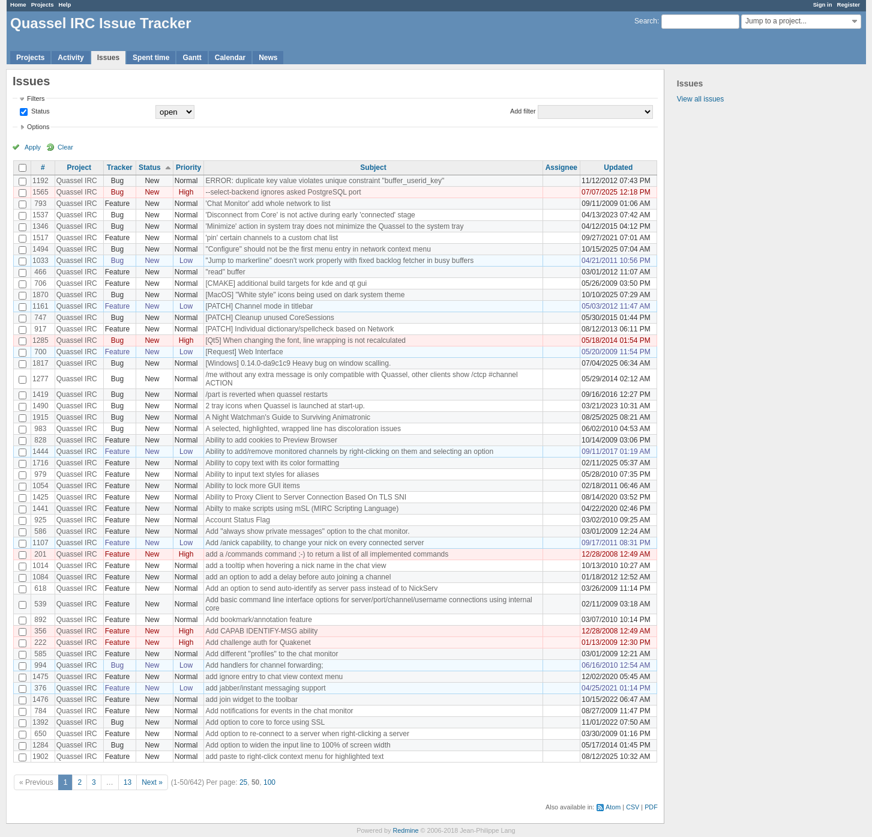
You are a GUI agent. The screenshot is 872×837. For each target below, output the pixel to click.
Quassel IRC (76, 181)
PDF (651, 807)
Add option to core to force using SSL (265, 722)
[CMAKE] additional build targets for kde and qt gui (286, 283)
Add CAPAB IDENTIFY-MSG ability (261, 631)
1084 (40, 577)
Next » (152, 782)
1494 (40, 249)
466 (40, 272)
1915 (40, 417)
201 (40, 554)
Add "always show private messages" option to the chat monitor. (307, 531)
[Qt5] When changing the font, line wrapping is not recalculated (305, 340)
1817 (40, 363)
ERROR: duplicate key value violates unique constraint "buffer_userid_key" (324, 181)
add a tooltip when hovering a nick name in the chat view (295, 565)
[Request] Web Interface (244, 352)
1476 (40, 699)
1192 (40, 181)
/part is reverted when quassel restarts (266, 394)
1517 (40, 238)
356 (40, 631)
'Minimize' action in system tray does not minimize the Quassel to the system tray (334, 226)
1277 (40, 379)
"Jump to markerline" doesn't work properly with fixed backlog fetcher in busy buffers (339, 260)
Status (39, 111)
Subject (373, 167)
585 (40, 654)
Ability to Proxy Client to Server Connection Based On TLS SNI (305, 497)
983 (40, 429)
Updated (618, 167)
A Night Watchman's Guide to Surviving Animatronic (287, 417)
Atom (613, 807)
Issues (108, 57)
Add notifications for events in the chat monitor (279, 711)
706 (40, 283)
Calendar (230, 57)
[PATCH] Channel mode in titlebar (259, 306)
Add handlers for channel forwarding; (264, 665)
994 (40, 665)
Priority (188, 167)
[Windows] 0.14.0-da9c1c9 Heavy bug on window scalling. (298, 363)
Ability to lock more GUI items (252, 486)
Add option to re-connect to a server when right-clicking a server (307, 734)
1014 (40, 565)
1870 (40, 295)
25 (243, 782)
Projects (42, 4)
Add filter (523, 111)
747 (40, 317)
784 (40, 711)
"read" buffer (225, 272)
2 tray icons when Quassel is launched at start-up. (284, 406)
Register (848, 4)
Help (65, 4)
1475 (40, 676)
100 (269, 782)
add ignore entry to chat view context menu (274, 676)
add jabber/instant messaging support (265, 688)
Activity (70, 57)
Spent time (151, 57)
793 (40, 203)
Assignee (561, 167)
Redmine (405, 830)
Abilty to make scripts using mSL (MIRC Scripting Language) (301, 508)
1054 (40, 486)
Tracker (120, 167)
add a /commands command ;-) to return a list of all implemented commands (326, 554)
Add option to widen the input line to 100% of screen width (297, 745)
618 (40, 588)
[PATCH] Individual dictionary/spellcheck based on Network (299, 329)
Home (18, 4)
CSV (632, 807)
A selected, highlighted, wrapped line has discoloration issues (303, 429)
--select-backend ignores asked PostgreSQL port (283, 192)
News (268, 57)
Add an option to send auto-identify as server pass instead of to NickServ (321, 588)
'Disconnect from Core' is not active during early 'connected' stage (310, 215)
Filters (35, 98)
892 (40, 619)
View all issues (700, 99)
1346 (40, 226)
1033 (40, 260)
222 (40, 642)
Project (79, 167)
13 (127, 782)
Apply (33, 147)
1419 (40, 394)
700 (40, 352)
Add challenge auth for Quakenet (257, 642)
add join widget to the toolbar (251, 699)
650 (40, 734)
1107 (40, 543)
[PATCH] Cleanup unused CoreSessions (269, 317)
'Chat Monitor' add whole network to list (267, 203)
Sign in (822, 4)
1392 (40, 722)
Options (38, 126)
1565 (40, 192)
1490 (40, 406)
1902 (40, 756)
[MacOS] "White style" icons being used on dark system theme (304, 295)
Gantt (191, 57)
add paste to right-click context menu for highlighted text (294, 756)
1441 (40, 508)
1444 (40, 451)
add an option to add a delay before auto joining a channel (298, 577)
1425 (40, 497)
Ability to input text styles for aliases (262, 474)
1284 (40, 745)
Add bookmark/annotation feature (258, 619)
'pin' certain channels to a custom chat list (271, 238)
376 (40, 688)
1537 (40, 215)
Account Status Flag (237, 520)
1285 (40, 340)
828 (40, 440)
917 (40, 329)
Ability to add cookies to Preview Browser (271, 440)
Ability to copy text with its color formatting (272, 463)
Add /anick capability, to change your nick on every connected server (314, 543)
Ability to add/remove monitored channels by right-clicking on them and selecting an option (349, 451)
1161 (40, 306)
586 (40, 531)
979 (40, 474)
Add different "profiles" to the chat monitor (271, 654)
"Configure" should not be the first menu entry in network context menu (317, 249)
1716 (40, 463)
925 (40, 520)
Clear (65, 147)
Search (645, 21)
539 (40, 604)
